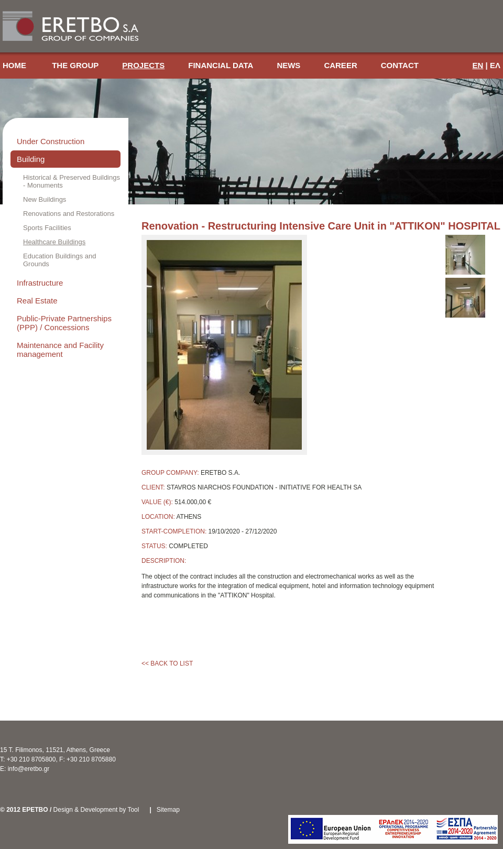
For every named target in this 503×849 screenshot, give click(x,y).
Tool (133, 809)
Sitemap (168, 809)
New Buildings (44, 199)
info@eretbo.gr (29, 768)
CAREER (340, 65)
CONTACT (400, 65)
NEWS (288, 65)
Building (31, 159)
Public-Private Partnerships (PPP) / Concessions (64, 323)
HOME (15, 65)
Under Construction (50, 141)
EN (478, 65)
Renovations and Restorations (68, 213)
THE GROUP (75, 65)
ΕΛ (495, 65)
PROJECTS (143, 65)
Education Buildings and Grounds (59, 260)
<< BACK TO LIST (167, 663)
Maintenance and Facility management (60, 349)
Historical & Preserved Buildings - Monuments (71, 181)
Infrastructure (40, 282)
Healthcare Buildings (54, 242)
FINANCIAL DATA (220, 65)
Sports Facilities (47, 228)
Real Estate (37, 300)
